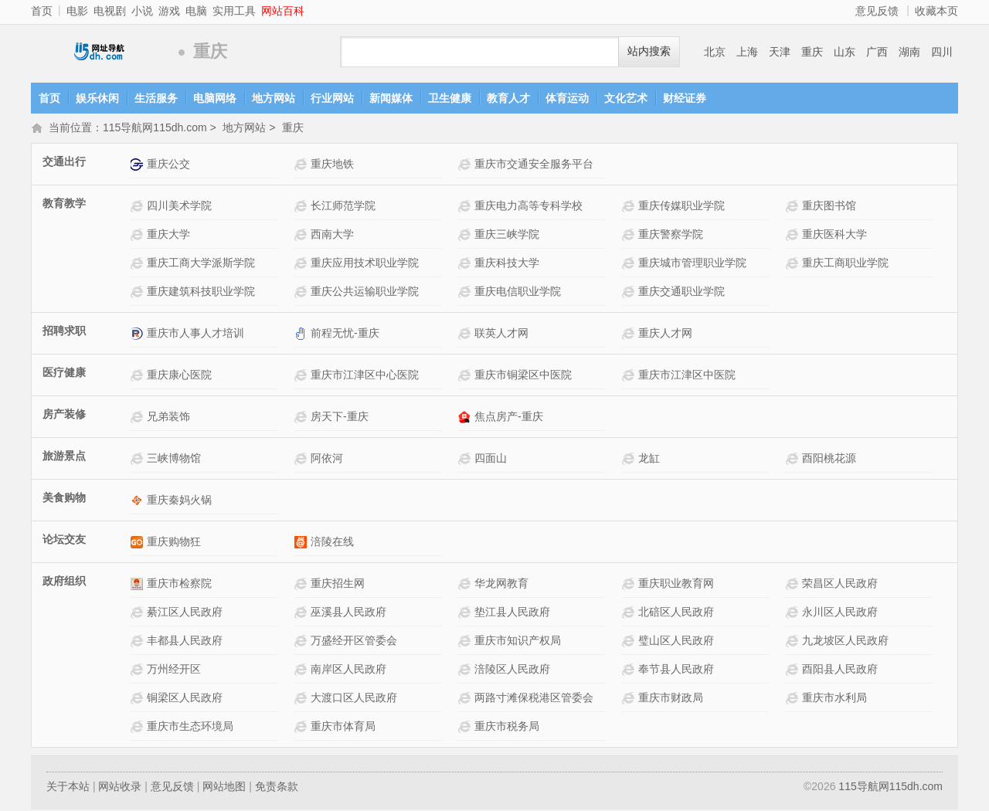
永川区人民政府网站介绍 (794, 613)
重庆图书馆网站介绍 (794, 207)
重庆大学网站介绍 (139, 236)
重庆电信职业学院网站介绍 (466, 293)
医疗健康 (64, 374)
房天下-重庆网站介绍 (302, 418)
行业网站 (332, 98)
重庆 (812, 52)
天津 (779, 52)
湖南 (909, 52)
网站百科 (282, 11)
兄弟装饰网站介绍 (139, 418)
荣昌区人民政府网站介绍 (794, 585)
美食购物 (64, 499)
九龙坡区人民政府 (845, 642)
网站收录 (119, 788)
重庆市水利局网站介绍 (794, 699)
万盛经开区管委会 (354, 642)
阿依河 (327, 459)
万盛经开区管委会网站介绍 (302, 642)
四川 (942, 52)
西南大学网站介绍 (302, 236)
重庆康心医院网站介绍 (139, 376)
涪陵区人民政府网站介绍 (466, 670)
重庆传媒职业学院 (681, 207)
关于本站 (68, 788)
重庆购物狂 (174, 543)
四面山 (490, 459)
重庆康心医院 (179, 376)
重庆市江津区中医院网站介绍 (630, 376)
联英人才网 (501, 334)
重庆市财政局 (670, 699)
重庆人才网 (665, 334)
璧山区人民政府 (676, 642)
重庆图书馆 (829, 207)
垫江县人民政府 (512, 613)
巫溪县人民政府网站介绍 (302, 613)
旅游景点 (64, 457)
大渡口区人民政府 (354, 699)
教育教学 (64, 205)
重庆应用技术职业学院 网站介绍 (302, 264)
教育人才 (508, 98)
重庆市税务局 (506, 727)
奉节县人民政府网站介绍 (630, 670)
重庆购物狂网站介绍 (139, 543)
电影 (77, 11)
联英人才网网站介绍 (466, 334)
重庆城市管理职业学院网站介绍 (630, 264)
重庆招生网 (338, 585)
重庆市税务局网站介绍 (466, 728)
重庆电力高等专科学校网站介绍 (466, 207)
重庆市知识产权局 (517, 642)
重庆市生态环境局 (190, 727)
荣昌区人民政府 (840, 585)
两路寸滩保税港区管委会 (533, 699)
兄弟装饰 (168, 418)
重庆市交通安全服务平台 (533, 165)
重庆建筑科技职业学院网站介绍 (139, 293)
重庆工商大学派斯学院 (201, 264)
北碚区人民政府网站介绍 (630, 613)
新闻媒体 (391, 98)
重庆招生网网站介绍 (302, 585)
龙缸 (649, 459)
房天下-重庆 (340, 418)
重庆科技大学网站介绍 (466, 264)
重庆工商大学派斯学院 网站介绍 (139, 264)
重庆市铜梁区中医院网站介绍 (466, 376)
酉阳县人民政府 (840, 670)
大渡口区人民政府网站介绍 (302, 699)
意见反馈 (877, 11)
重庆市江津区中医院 (687, 376)
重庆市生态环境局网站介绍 (139, 728)
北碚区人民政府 (676, 613)
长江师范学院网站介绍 (302, 207)
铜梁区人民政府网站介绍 (139, 699)
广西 (877, 52)
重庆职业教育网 (676, 585)
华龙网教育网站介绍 (466, 585)
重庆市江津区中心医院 (365, 376)
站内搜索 (649, 51)
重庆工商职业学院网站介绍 (794, 264)
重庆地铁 (332, 165)
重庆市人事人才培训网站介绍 (139, 334)
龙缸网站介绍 (630, 460)
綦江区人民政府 (185, 613)
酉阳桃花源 (829, 459)
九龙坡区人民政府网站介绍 (794, 642)
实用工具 (234, 11)
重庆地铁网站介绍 (302, 165)
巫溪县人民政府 (348, 613)
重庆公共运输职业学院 (365, 293)
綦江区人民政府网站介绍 (139, 613)
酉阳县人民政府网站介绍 (794, 670)
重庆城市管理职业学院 (692, 264)
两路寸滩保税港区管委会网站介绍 (466, 699)
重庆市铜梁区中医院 (523, 376)
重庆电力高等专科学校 (528, 207)
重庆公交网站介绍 (139, 165)
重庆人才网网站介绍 (630, 334)
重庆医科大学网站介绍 (794, 236)
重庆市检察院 (179, 585)
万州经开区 (174, 670)
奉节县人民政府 (676, 670)
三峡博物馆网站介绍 (139, 460)
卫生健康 (449, 98)
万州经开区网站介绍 (139, 670)
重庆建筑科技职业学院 (201, 293)
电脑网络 (214, 98)
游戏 (169, 11)
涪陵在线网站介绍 (302, 543)
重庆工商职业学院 (845, 264)
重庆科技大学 (506, 264)
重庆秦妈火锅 (179, 501)
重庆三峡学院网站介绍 (466, 236)
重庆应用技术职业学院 (365, 264)
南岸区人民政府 (348, 670)
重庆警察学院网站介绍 (630, 236)
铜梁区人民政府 (185, 699)
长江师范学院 (343, 207)
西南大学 (332, 235)
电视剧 (109, 11)
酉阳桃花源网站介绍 (794, 460)
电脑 (196, 11)
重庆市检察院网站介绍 (139, 585)
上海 (747, 52)
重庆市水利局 (834, 699)
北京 (715, 52)
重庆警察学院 (670, 235)
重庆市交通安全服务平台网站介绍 (466, 165)
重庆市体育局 (343, 727)
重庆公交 (168, 165)
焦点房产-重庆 (508, 418)
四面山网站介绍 (466, 460)
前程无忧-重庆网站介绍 (302, 334)
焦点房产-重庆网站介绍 (466, 418)
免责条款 (276, 788)
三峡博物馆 (174, 459)
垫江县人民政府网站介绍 (466, 613)
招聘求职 (64, 332)
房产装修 (64, 415)
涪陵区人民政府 (512, 670)
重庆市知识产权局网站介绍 (466, 642)
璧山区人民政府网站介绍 (630, 642)
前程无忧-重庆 (345, 334)
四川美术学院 (179, 207)
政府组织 (64, 582)
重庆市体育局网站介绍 (302, 728)
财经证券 (684, 98)
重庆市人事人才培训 (195, 334)
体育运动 (567, 98)
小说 (142, 11)
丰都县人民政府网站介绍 (139, 642)
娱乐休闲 (97, 98)
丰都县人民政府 (185, 642)
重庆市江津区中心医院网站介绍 (302, 376)
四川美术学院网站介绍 (139, 207)
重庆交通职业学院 (681, 293)
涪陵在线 (332, 543)
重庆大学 (168, 235)
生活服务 (156, 98)
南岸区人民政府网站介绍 (302, 670)
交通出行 (64, 163)
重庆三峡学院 (506, 235)
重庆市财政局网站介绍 (630, 699)
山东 (844, 52)
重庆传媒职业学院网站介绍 (630, 207)
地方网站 (273, 98)
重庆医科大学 (834, 235)
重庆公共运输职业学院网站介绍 (302, 293)
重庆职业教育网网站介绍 (630, 585)
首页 (42, 11)
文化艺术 (625, 98)
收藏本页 (936, 11)
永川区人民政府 (840, 613)
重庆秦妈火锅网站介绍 (139, 501)
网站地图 (224, 788)
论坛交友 (64, 540)
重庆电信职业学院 (517, 293)
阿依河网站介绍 (302, 460)
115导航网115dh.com (100, 52)
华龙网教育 (501, 585)
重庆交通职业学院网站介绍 (630, 293)
